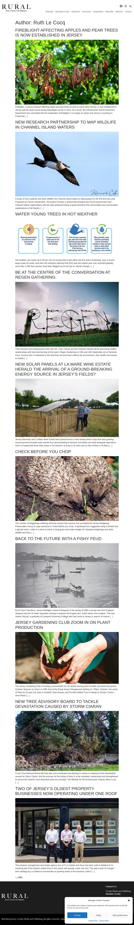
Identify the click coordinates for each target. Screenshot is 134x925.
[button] (129, 900)
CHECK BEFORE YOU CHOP (43, 451)
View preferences (120, 915)
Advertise (119, 11)
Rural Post (76, 11)
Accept (77, 915)
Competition (98, 11)
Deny (98, 915)
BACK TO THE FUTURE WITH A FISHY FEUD (58, 538)
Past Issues (86, 11)
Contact (128, 11)
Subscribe (109, 11)
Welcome (49, 11)
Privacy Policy (104, 921)
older (19, 877)
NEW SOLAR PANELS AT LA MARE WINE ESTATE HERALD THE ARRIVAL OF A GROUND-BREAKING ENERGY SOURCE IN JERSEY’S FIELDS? (63, 369)
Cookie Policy (93, 921)
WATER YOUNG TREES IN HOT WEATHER (56, 214)
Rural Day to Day (62, 11)
